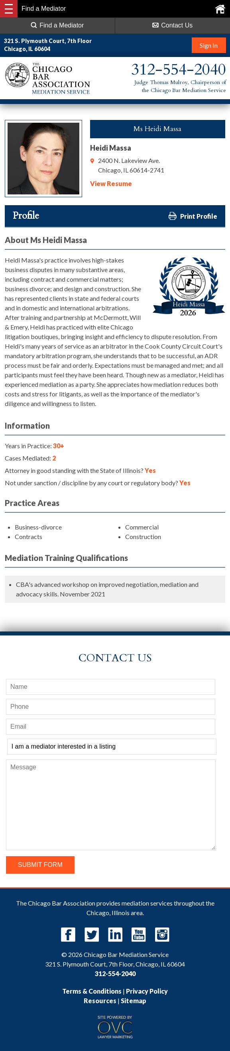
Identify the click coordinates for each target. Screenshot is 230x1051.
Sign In (208, 45)
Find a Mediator (57, 25)
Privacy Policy (147, 991)
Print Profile (192, 216)
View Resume (111, 183)
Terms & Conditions (92, 991)
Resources (100, 1000)
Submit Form (40, 864)
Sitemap (133, 1000)
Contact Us (172, 25)
